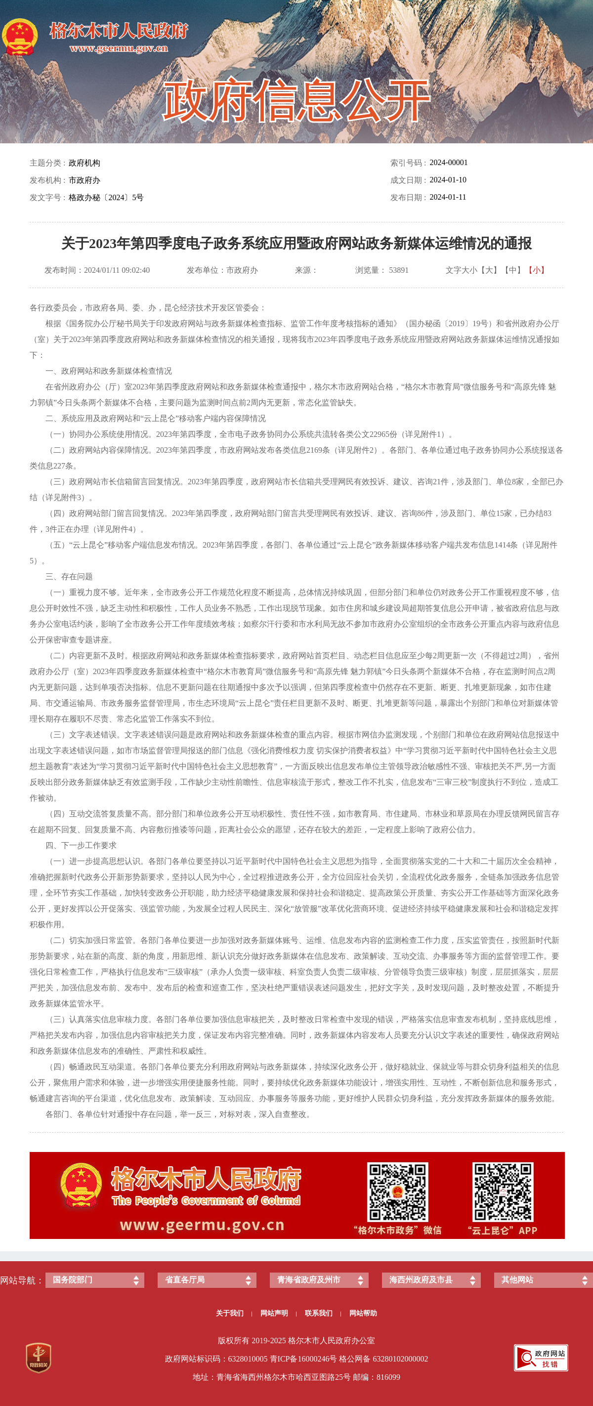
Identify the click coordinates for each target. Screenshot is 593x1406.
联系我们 (323, 1313)
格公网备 (355, 1359)
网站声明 (278, 1313)
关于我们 (234, 1313)
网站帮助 (363, 1313)
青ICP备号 (304, 1359)
